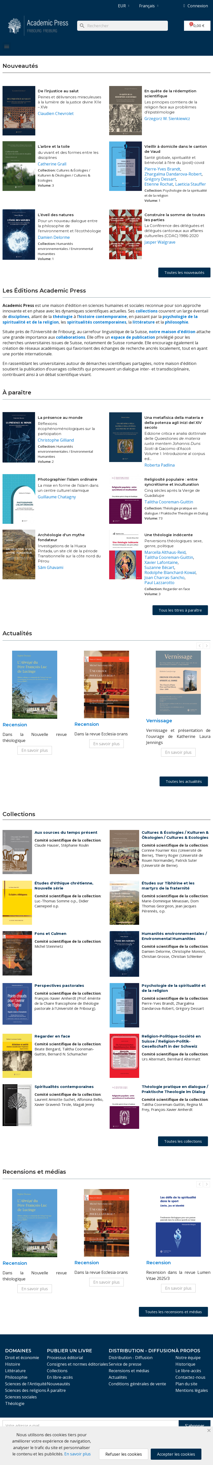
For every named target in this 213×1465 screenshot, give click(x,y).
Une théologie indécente (168, 535)
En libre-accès (60, 1377)
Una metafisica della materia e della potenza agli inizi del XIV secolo (173, 422)
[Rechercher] (122, 26)
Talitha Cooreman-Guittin (168, 502)
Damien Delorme (54, 237)
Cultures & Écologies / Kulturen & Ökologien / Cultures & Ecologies (175, 835)
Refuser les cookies (123, 1454)
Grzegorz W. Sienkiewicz (167, 118)
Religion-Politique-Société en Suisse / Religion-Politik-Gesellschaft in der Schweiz (171, 1041)
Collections (57, 1370)
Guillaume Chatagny (57, 497)
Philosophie (16, 1377)
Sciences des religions (25, 1390)
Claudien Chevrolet (56, 113)
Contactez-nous (190, 1377)
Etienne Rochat (158, 184)
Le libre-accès (188, 1370)
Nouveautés (58, 1383)
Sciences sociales (21, 1396)
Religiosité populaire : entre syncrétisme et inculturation (171, 482)
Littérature (15, 1370)
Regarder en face (52, 1036)
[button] (184, 272)
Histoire (12, 1364)
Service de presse (125, 1364)
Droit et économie (22, 1357)
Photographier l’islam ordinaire (67, 479)
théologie (63, 316)
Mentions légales (191, 1390)
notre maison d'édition (172, 331)
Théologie (14, 1403)
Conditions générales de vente (137, 1383)
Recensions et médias (129, 1370)
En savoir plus (34, 750)
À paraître (56, 1390)
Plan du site (186, 1383)
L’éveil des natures (56, 215)
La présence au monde (60, 417)
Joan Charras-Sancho (164, 577)
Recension (15, 725)
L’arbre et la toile (54, 146)
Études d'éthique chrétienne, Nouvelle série (64, 886)
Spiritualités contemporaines (64, 1086)
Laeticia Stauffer (190, 184)
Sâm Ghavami (50, 567)
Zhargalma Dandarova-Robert (173, 174)
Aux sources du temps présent (66, 832)
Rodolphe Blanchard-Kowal (170, 572)
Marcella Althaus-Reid (165, 552)
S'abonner (194, 1425)
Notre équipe (188, 1357)
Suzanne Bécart (159, 567)
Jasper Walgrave (159, 242)
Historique (185, 1364)
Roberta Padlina (159, 465)
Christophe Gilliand (56, 440)
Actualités (118, 1377)
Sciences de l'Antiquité (26, 1383)
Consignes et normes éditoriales (77, 1364)
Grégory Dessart (160, 179)
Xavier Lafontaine (161, 562)
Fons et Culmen (50, 933)
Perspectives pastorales (59, 985)
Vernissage (159, 721)
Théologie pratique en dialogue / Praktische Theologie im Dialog (175, 1089)
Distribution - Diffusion (131, 1357)
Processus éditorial (65, 1357)
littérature (144, 322)
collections (147, 311)
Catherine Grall (52, 164)
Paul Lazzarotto (159, 582)
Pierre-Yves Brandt (162, 169)
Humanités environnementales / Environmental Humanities (174, 936)
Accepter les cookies (176, 1454)
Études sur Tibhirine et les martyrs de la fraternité (168, 886)
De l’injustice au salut (58, 91)
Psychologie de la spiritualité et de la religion (174, 988)
